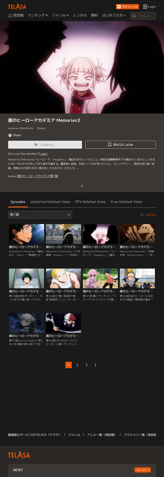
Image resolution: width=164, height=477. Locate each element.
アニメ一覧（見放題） (102, 435)
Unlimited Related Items (50, 201)
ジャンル (74, 435)
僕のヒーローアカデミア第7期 (37, 176)
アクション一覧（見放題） (142, 435)
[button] (127, 6)
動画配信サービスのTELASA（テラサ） (35, 435)
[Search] (143, 15)
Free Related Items (126, 201)
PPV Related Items (90, 201)
